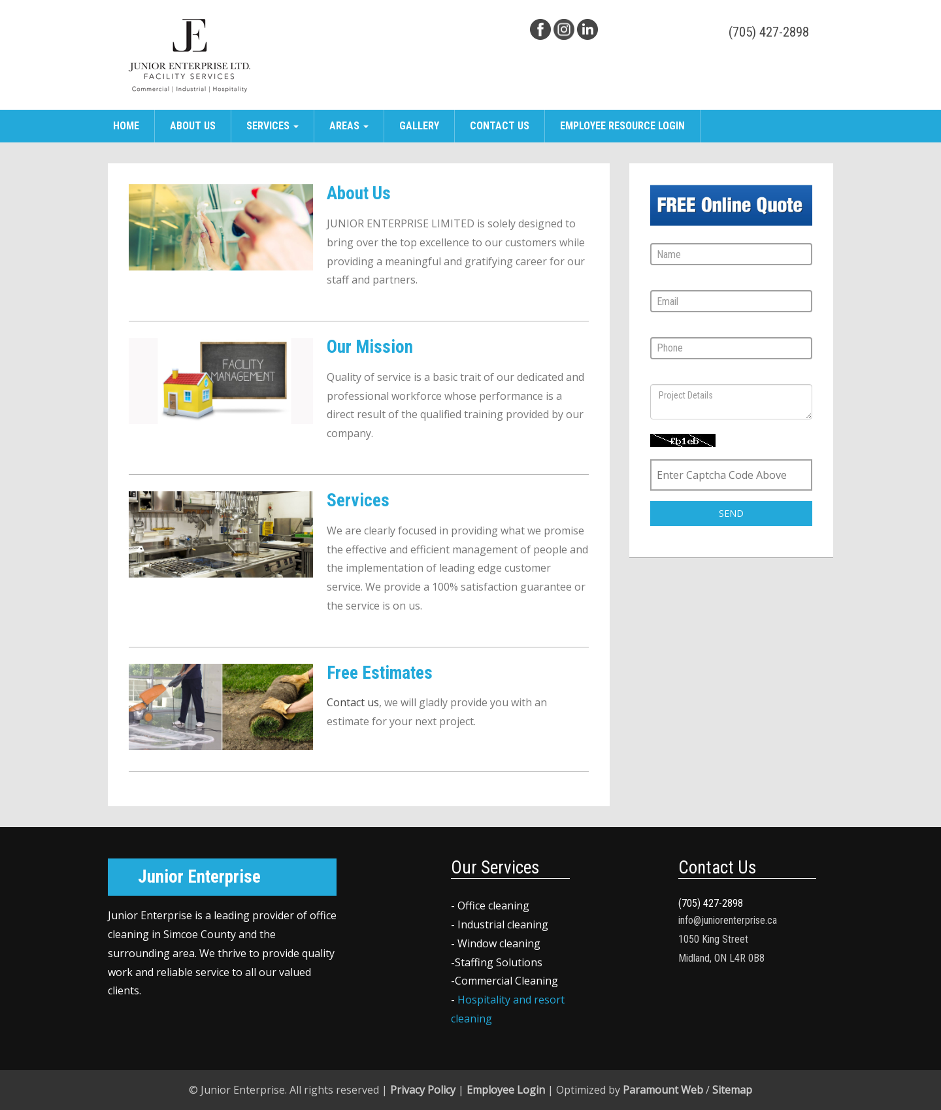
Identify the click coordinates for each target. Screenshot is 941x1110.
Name (663, 235)
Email (662, 282)
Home (126, 126)
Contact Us (499, 126)
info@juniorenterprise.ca (727, 920)
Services (358, 500)
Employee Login (506, 1090)
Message (670, 376)
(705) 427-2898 (769, 32)
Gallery (419, 126)
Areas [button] (349, 126)
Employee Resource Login (622, 126)
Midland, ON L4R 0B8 (721, 958)
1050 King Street (713, 939)
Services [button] (272, 126)
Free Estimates (380, 672)
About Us (193, 126)
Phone (664, 329)
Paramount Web (663, 1090)
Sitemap (732, 1090)
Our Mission (370, 346)
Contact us (353, 702)
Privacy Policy (422, 1090)
